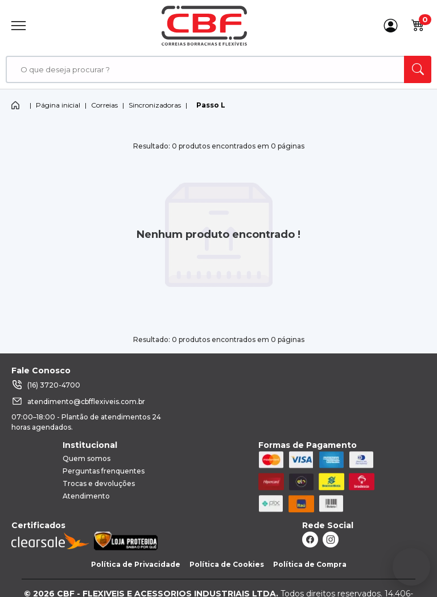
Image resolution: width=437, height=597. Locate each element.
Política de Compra (310, 564)
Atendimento (86, 496)
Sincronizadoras (155, 105)
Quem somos (86, 458)
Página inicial (58, 105)
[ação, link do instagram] (331, 539)
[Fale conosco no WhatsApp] (411, 567)
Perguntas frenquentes (104, 471)
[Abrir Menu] (18, 25)
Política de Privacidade (135, 564)
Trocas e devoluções (99, 483)
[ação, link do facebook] (310, 539)
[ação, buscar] (417, 69)
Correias (104, 105)
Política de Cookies (226, 564)
